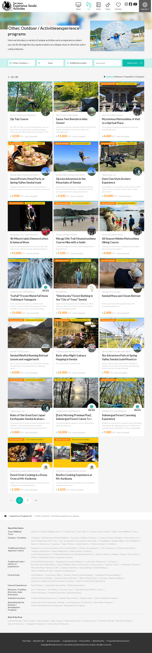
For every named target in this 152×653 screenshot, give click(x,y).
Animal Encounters (16, 598)
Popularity (129, 76)
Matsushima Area (73, 620)
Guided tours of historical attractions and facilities (54, 548)
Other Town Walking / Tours (125, 531)
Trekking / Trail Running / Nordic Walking (49, 537)
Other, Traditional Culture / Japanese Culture (52, 557)
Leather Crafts (111, 564)
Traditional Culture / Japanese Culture (17, 549)
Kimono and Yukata (126, 548)
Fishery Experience (76, 585)
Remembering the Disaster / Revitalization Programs (16, 606)
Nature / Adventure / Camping (45, 544)
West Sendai (43, 620)
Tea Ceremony (108, 548)
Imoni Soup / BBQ (53, 575)
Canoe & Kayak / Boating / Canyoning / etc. (119, 537)
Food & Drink (14, 575)
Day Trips (82, 531)
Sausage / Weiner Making (111, 578)
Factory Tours (66, 589)
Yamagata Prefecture (36, 624)
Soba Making (37, 575)
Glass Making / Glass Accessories (73, 564)
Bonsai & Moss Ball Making (43, 564)
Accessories (96, 564)
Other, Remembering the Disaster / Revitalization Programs (58, 605)
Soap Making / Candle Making (93, 567)
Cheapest (139, 76)
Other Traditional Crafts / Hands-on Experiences (53, 570)
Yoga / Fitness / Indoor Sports (75, 544)
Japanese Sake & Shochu (65, 578)
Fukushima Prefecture (58, 624)
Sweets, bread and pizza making (78, 575)
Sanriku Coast (89, 620)
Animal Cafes (86, 598)
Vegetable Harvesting (55, 585)
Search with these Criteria (135, 63)
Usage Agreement (70, 641)
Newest (119, 76)
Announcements (53, 641)
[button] (145, 6)
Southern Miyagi (106, 620)
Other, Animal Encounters (106, 598)
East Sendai (29, 620)
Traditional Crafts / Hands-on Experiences (16, 564)
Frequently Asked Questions (118, 641)
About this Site (38, 641)
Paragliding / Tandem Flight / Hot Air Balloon (119, 541)
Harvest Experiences (17, 585)
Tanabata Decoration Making (69, 561)
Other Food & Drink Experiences (90, 581)
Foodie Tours (69, 531)
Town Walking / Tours (15, 532)
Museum (41, 589)
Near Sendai (56, 620)
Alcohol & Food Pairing (41, 578)
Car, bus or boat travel (99, 531)
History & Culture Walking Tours (46, 531)
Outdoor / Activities (17, 537)
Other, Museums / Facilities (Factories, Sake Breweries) (56, 592)
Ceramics (112, 561)
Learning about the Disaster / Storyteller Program (89, 602)
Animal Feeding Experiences (44, 598)
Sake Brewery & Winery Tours (89, 589)
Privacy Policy (84, 641)
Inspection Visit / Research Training (47, 602)
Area (50, 63)
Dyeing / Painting (69, 567)
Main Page (26, 641)
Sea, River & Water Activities (84, 537)
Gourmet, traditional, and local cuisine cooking (52, 581)
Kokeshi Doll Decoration (42, 561)
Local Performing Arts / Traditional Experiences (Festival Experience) (62, 554)
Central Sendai (14, 620)
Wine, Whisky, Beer (88, 578)
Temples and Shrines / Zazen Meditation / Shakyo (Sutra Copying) (61, 551)
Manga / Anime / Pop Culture (125, 554)
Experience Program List (21, 516)
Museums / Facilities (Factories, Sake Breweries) (17, 592)
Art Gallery (53, 589)
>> (36, 500)
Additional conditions (79, 63)
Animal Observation (68, 598)
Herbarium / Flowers (130, 564)
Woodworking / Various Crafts (45, 567)
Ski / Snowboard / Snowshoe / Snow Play (78, 541)
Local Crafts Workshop (95, 561)
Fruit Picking (36, 585)
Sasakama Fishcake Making (107, 575)
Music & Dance (103, 554)
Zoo (33, 589)
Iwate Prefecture (16, 624)
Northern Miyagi (123, 620)
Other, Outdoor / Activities (24, 63)
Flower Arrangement (89, 548)
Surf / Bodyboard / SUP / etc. (44, 541)
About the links (98, 641)
